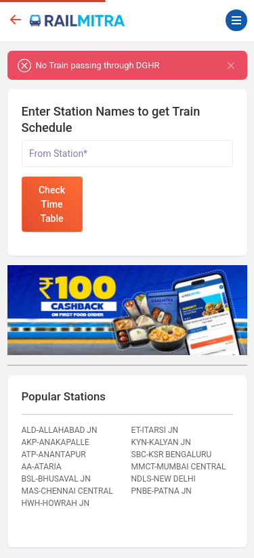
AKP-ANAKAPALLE (55, 442)
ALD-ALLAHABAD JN (60, 430)
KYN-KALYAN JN (161, 442)
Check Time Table (52, 204)
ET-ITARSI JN (155, 430)
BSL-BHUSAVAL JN (56, 479)
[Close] (231, 65)
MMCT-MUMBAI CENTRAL (178, 466)
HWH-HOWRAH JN (56, 503)
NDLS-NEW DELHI (163, 479)
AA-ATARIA (42, 466)
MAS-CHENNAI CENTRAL (67, 491)
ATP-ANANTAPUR (54, 454)
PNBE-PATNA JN (161, 491)
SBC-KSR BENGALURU (171, 454)
